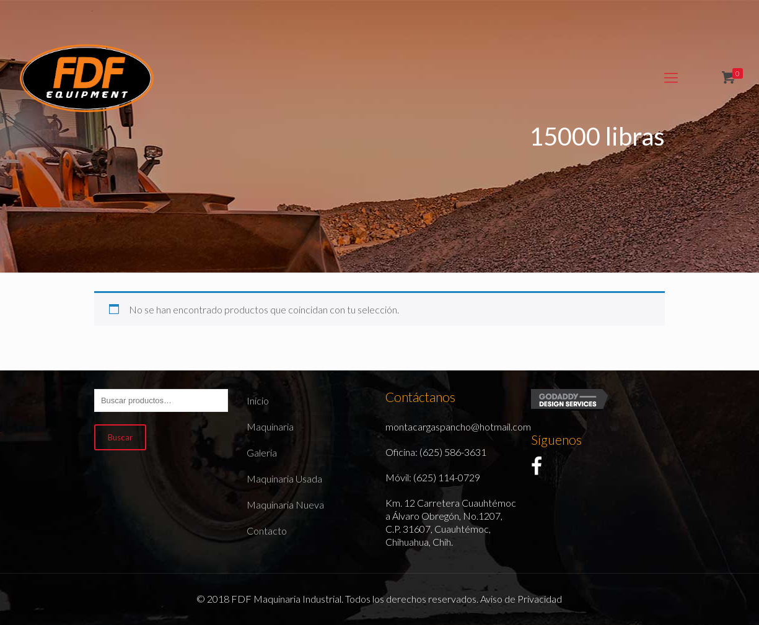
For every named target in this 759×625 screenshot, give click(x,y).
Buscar (120, 437)
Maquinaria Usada (284, 478)
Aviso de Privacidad (521, 599)
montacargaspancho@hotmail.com (458, 426)
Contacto (267, 530)
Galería (262, 452)
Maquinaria (270, 426)
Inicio (258, 400)
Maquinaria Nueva (285, 504)
